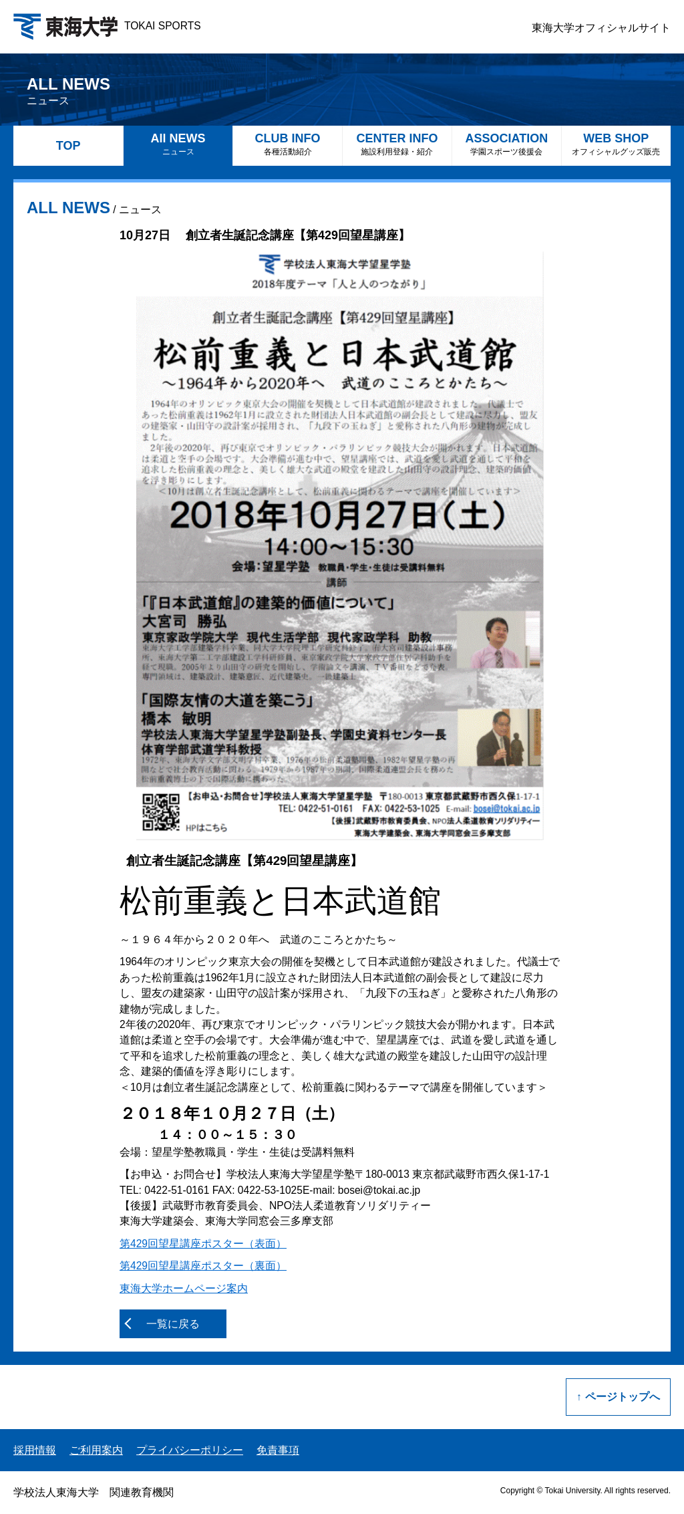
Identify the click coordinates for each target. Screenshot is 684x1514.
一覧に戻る (173, 1324)
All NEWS (178, 144)
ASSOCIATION (506, 144)
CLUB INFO (287, 144)
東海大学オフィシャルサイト (601, 27)
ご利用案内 (96, 1450)
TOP (68, 145)
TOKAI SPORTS (107, 25)
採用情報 (34, 1450)
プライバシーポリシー (189, 1450)
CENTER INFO (397, 144)
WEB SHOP (616, 144)
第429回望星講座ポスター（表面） (203, 1243)
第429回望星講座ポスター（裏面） (203, 1265)
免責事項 (277, 1450)
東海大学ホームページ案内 (184, 1288)
